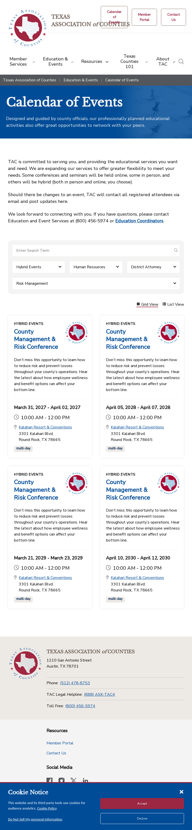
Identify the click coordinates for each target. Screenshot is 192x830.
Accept (142, 804)
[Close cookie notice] (181, 791)
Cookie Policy (47, 808)
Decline (142, 819)
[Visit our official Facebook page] (49, 780)
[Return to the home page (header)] (28, 28)
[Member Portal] (144, 17)
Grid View (147, 304)
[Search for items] (92, 250)
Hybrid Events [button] (28, 267)
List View (173, 304)
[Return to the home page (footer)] (25, 663)
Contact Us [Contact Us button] (56, 752)
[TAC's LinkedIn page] (85, 780)
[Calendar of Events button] (114, 17)
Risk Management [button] (32, 283)
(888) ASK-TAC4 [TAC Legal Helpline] (99, 693)
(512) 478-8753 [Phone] (75, 682)
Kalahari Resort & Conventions (45, 427)
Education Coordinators (139, 221)
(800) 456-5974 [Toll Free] (80, 705)
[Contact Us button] (173, 17)
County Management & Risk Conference (36, 339)
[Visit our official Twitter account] (73, 780)
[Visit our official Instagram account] (61, 780)
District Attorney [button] (146, 267)
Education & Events (81, 80)
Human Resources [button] (89, 267)
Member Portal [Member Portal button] (60, 742)
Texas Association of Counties (29, 80)
